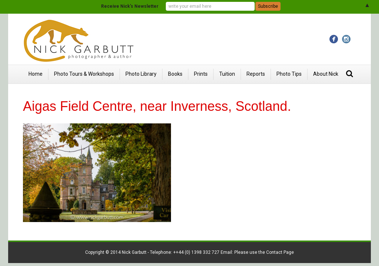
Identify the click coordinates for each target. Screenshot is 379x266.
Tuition (227, 74)
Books (175, 74)
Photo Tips (289, 74)
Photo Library (141, 74)
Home (35, 74)
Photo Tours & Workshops (84, 74)
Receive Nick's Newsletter (129, 6)
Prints (201, 74)
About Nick (325, 74)
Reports (255, 74)
